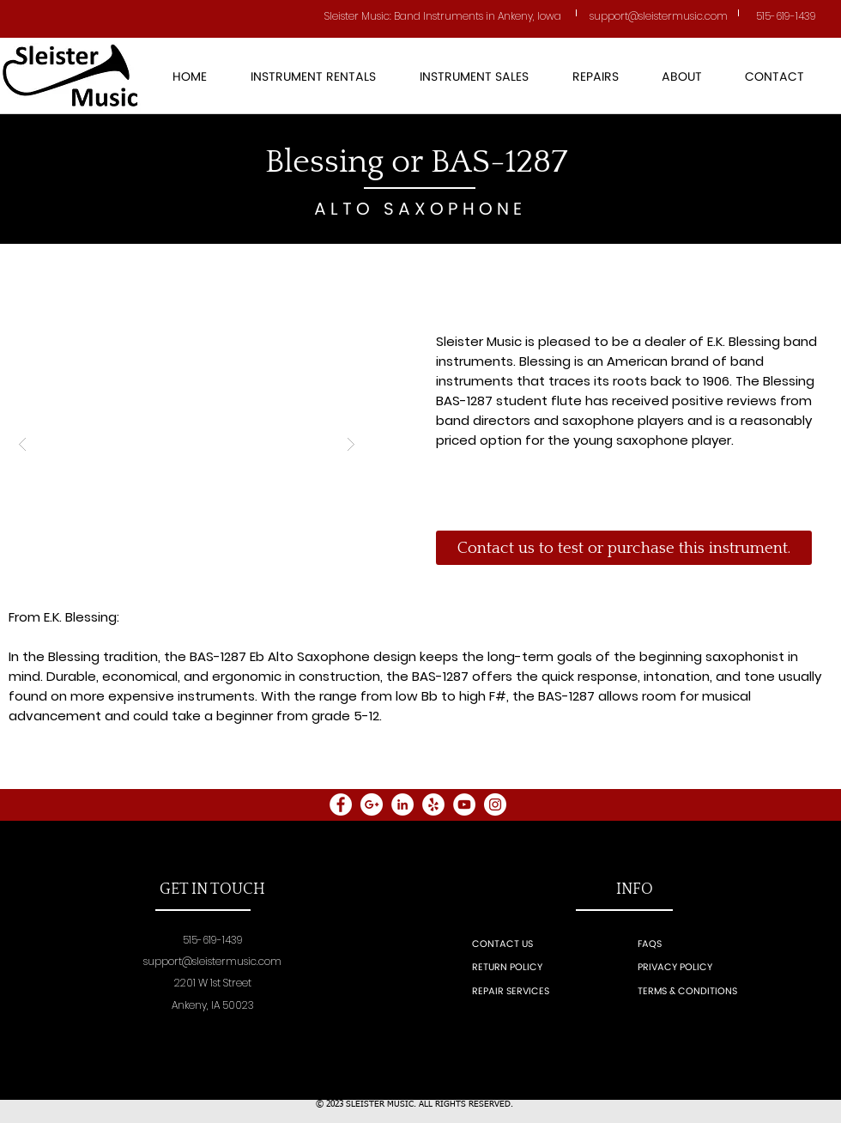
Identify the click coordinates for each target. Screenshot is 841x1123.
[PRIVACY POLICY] (711, 968)
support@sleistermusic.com (212, 961)
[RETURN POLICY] (528, 968)
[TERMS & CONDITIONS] (736, 992)
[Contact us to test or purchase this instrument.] (624, 548)
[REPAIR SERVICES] (531, 992)
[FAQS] (687, 944)
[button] (473, 77)
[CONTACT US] (521, 944)
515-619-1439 (786, 16)
